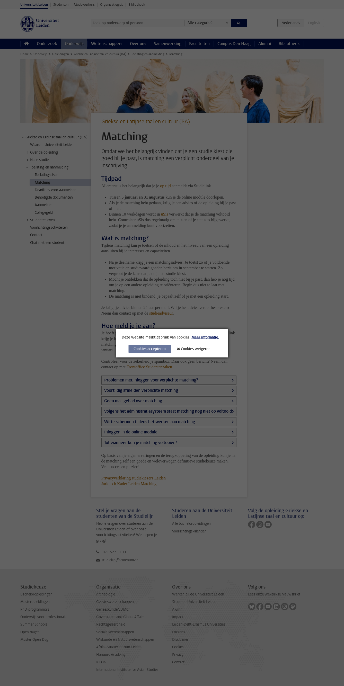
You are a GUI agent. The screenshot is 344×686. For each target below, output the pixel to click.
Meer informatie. (205, 337)
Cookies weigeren (195, 348)
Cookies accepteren (150, 348)
